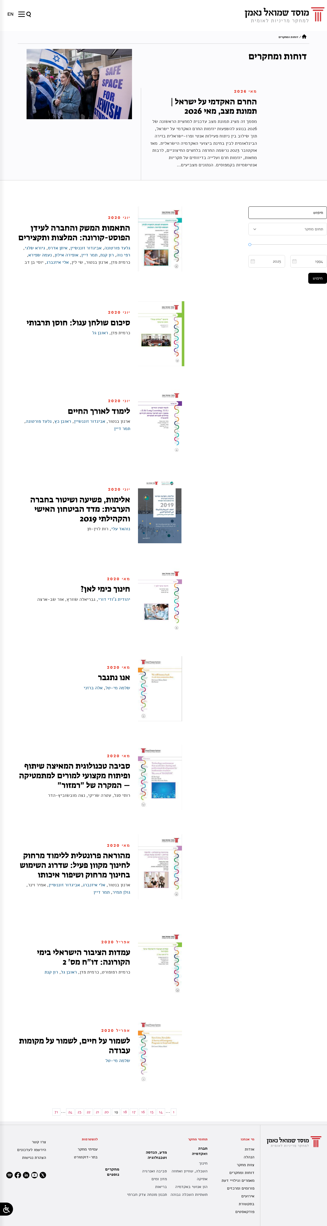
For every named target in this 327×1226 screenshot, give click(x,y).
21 (97, 1112)
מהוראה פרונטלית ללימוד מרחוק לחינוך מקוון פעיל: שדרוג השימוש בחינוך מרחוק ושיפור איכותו (75, 865)
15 (152, 1112)
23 (79, 1112)
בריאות (161, 1187)
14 (161, 1112)
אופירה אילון (66, 255)
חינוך (203, 1163)
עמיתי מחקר (88, 1149)
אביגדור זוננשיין (86, 248)
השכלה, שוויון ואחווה (189, 1171)
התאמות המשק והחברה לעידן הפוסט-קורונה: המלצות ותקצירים (74, 232)
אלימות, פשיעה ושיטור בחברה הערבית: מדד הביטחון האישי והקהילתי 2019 (80, 509)
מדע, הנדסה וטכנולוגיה (155, 1154)
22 (88, 1112)
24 (70, 1112)
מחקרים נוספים (112, 1171)
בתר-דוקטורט (86, 1157)
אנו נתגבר (114, 677)
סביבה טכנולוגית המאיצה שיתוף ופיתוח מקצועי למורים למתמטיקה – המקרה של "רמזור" (74, 775)
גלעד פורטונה (117, 248)
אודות (249, 1149)
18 (125, 1112)
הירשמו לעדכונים (31, 1150)
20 (106, 1112)
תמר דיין (89, 255)
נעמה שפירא (40, 255)
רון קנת (107, 255)
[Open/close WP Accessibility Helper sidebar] (6, 1209)
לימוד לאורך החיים (99, 411)
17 (134, 1112)
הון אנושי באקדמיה (191, 1187)
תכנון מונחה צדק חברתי (147, 1194)
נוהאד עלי (120, 529)
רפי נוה (123, 255)
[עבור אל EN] (10, 14)
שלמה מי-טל (117, 688)
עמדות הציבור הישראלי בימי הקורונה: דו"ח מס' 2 (83, 957)
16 (143, 1112)
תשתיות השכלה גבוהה (189, 1194)
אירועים (247, 1196)
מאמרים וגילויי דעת (238, 1180)
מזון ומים (159, 1179)
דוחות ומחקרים (241, 1173)
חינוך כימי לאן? (105, 588)
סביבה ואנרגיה (154, 1171)
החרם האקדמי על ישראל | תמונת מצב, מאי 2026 (214, 106)
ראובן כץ (62, 421)
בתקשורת (246, 1204)
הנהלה (249, 1157)
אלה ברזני (93, 688)
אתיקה (202, 1179)
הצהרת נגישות (34, 1157)
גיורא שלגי (35, 248)
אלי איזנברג (57, 262)
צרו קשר (39, 1142)
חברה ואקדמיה (198, 1151)
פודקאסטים (244, 1212)
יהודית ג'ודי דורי (114, 599)
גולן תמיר (121, 892)
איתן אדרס (57, 248)
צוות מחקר (245, 1165)
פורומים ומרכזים (240, 1188)
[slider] (249, 244)
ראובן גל (100, 333)
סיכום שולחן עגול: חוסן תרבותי (78, 322)
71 (56, 1112)
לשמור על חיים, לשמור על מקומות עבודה (74, 1045)
